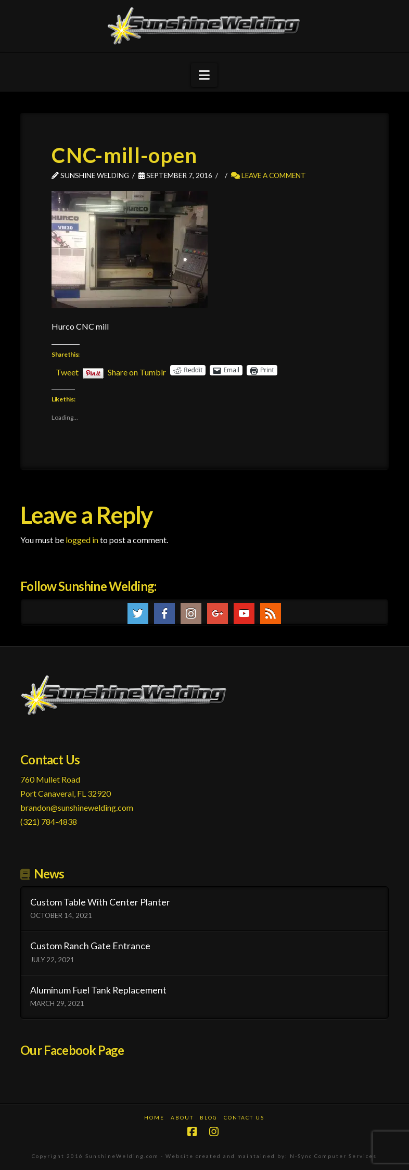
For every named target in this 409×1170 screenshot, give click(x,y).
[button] (204, 75)
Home (154, 1117)
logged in (82, 540)
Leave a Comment (268, 175)
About (182, 1117)
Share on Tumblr (137, 370)
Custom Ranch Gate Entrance (90, 945)
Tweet (67, 370)
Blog (209, 1117)
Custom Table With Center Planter (100, 902)
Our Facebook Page (72, 1050)
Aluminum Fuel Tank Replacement (98, 990)
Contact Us (244, 1117)
